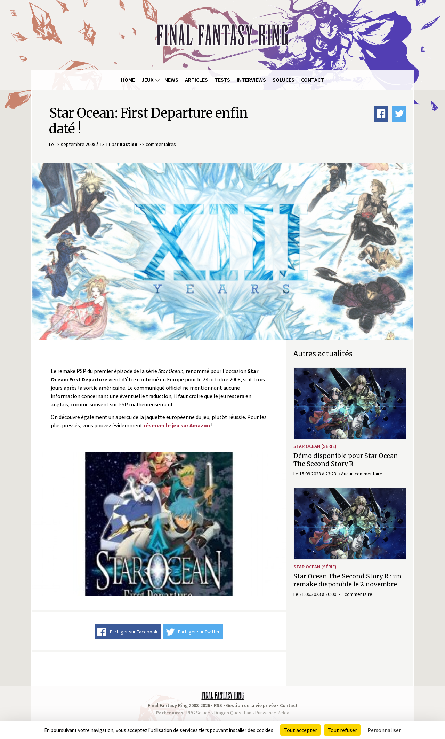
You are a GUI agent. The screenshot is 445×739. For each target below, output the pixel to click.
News (171, 79)
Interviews (251, 79)
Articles (196, 79)
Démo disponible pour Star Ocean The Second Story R (345, 460)
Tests (222, 79)
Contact (312, 79)
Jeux (147, 79)
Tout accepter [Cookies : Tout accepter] (300, 729)
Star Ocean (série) (315, 446)
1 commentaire (356, 594)
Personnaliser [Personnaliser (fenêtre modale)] (384, 729)
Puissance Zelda (272, 712)
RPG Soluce (198, 712)
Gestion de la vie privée (251, 705)
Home (128, 79)
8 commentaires (159, 144)
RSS (218, 705)
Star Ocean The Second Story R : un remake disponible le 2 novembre (347, 580)
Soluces (283, 79)
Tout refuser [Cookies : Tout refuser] (342, 729)
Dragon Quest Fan (232, 712)
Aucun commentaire (361, 473)
